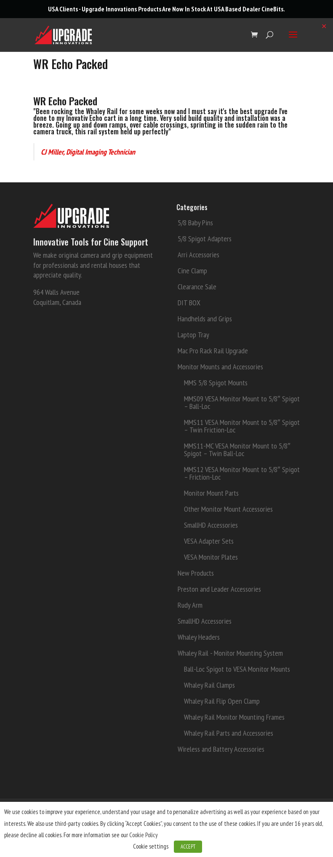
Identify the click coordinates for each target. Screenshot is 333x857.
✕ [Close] (324, 26)
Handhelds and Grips (205, 318)
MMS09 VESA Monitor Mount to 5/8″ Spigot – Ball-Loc (241, 402)
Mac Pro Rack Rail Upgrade (213, 350)
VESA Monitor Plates (211, 557)
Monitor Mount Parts (211, 493)
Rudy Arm (190, 605)
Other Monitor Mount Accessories (228, 509)
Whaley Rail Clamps (209, 685)
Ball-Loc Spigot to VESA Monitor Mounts (237, 669)
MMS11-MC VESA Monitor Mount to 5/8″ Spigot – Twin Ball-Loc (237, 449)
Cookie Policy (143, 835)
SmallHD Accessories (211, 525)
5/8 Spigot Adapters (205, 238)
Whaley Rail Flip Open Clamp (222, 701)
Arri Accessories (198, 254)
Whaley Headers (199, 637)
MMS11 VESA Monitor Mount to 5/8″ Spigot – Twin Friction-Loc (241, 426)
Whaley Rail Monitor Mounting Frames (234, 717)
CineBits (272, 9)
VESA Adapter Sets (209, 541)
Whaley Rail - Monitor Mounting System (230, 653)
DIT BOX (189, 302)
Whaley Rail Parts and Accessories (228, 733)
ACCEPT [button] (188, 846)
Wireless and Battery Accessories (221, 749)
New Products (196, 573)
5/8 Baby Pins (195, 222)
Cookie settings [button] (150, 846)
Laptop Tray (193, 334)
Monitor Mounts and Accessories (220, 366)
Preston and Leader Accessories (219, 589)
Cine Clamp (192, 270)
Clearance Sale (197, 286)
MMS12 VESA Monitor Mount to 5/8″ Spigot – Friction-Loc (241, 473)
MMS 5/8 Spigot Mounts (216, 382)
